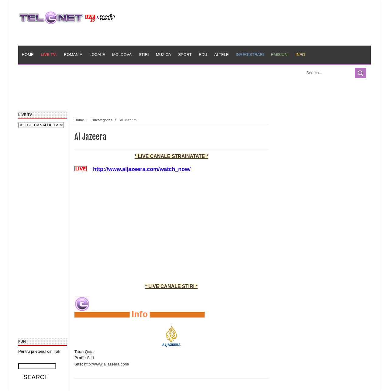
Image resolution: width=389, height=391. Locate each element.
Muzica (163, 54)
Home (28, 54)
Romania (73, 54)
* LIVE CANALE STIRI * (171, 286)
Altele (221, 54)
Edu (203, 54)
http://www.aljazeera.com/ (106, 364)
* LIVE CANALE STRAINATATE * (171, 156)
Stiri (144, 54)
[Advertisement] (158, 96)
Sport (185, 54)
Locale (97, 54)
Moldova (122, 54)
